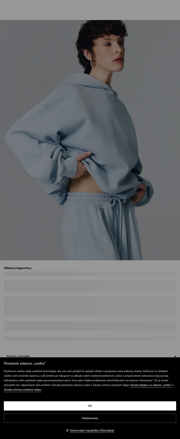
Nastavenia (90, 418)
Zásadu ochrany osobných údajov (22, 389)
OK (90, 406)
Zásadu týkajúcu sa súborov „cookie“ (151, 385)
